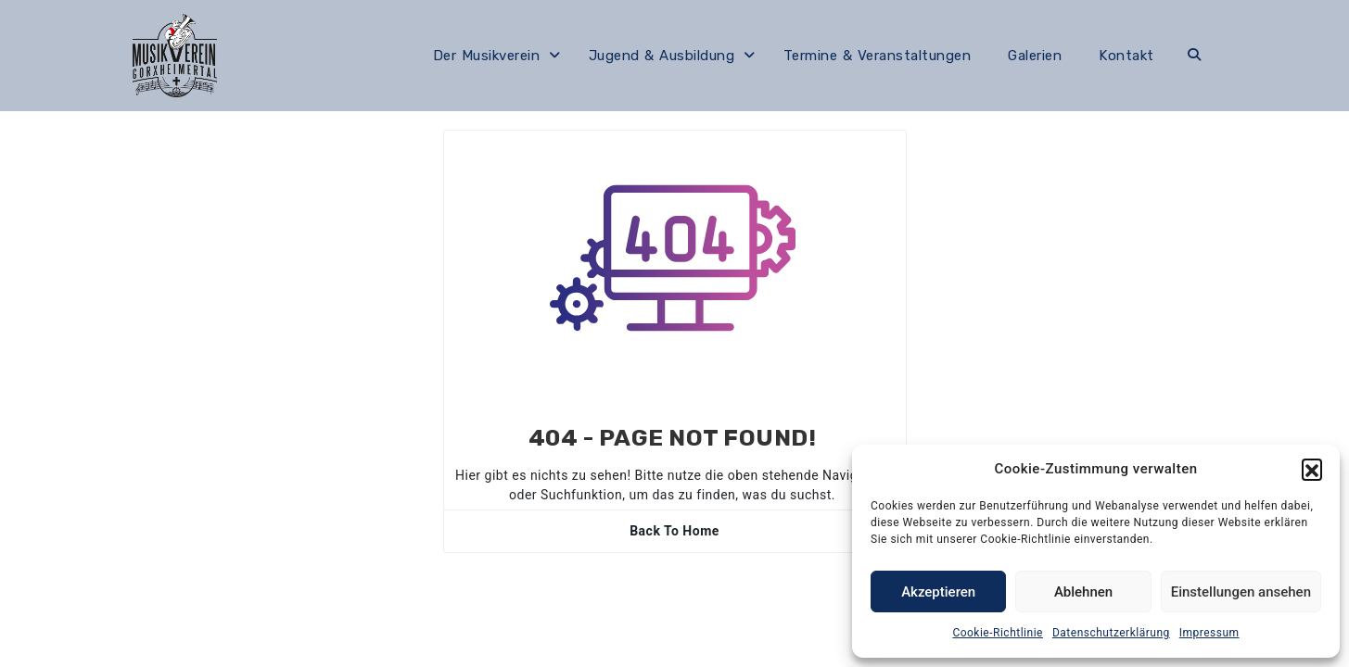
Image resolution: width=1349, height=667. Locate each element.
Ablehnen (1083, 592)
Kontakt (1126, 55)
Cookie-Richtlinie (997, 632)
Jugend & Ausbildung (662, 55)
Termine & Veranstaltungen (877, 55)
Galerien (1035, 55)
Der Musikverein (487, 55)
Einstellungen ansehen (1241, 592)
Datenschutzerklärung (1111, 632)
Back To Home (674, 530)
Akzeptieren (938, 592)
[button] (1312, 468)
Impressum (1209, 632)
